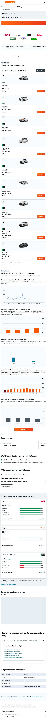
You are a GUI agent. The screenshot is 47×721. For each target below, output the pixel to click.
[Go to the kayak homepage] (10, 2)
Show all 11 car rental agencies (8, 584)
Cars (9, 696)
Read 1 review (8, 559)
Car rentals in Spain (26, 696)
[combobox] (6, 9)
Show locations (42, 518)
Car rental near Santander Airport (12, 651)
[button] (2, 2)
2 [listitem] (3, 88)
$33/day (19, 7)
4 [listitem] (3, 109)
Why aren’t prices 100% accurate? (24, 717)
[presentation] (23, 6)
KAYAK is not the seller (24, 711)
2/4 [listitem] (8, 172)
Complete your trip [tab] (22, 640)
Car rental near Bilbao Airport (11, 649)
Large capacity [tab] (33, 640)
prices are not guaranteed (30, 706)
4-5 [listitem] (9, 88)
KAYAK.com (3, 696)
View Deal (41, 91)
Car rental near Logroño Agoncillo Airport (13, 657)
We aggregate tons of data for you (24, 714)
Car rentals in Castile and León (37, 696)
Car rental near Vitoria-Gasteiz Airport (13, 653)
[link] (23, 429)
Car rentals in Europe (15, 696)
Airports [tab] (5, 640)
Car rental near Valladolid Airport (11, 655)
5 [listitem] (3, 130)
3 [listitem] (6, 130)
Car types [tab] (12, 640)
